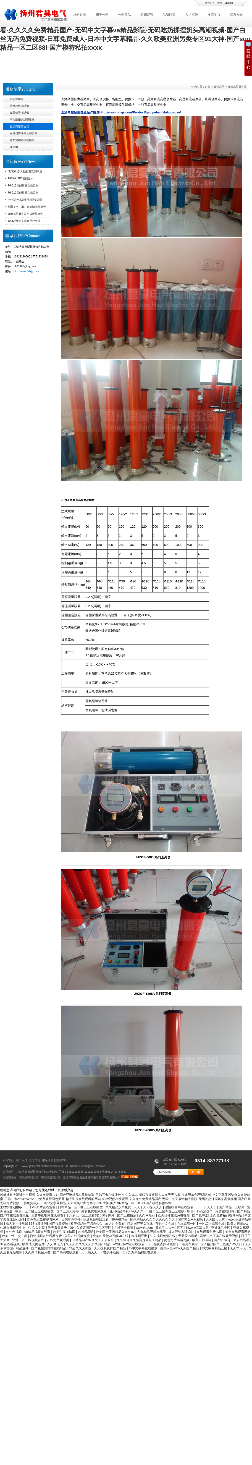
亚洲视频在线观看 (96, 1219)
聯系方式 (236, 14)
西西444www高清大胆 (193, 1227)
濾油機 (14, 147)
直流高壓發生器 (19, 126)
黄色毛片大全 (165, 1227)
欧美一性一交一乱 (15, 1236)
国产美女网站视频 (191, 1219)
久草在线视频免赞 (77, 1236)
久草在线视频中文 (13, 1227)
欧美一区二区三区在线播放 (35, 1211)
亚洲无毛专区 (221, 1227)
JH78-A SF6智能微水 (20, 178)
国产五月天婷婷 (68, 1211)
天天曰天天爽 (216, 1219)
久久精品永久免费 (118, 1207)
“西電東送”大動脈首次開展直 (25, 171)
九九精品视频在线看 (152, 1232)
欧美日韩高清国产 (200, 1211)
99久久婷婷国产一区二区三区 (90, 1227)
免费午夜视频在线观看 (47, 1215)
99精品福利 (86, 1232)
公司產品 (124, 14)
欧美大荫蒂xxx (238, 1223)
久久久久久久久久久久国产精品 (88, 1244)
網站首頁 (79, 14)
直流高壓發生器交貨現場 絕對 (26, 213)
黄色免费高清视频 (177, 1240)
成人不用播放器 (17, 1223)
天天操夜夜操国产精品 (110, 1248)
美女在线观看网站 (238, 1232)
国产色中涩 (200, 1215)
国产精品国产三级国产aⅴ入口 (221, 1244)
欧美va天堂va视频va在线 (111, 1236)
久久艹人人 (238, 1248)
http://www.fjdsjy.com (26, 271)
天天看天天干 (58, 1227)
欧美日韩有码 (202, 1240)
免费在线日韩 (225, 1211)
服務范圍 (218, 86)
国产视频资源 (59, 1223)
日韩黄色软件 (71, 1219)
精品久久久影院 (80, 1248)
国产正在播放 (127, 1215)
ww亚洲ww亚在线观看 (129, 1244)
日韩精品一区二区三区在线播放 (81, 1207)
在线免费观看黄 (58, 1240)
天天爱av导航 (188, 1236)
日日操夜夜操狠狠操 (162, 1244)
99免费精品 (119, 1219)
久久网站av (147, 1215)
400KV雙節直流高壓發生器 (24, 221)
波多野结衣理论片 (181, 1232)
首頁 (207, 86)
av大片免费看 (115, 1223)
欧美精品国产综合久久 (87, 1223)
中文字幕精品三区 (215, 1248)
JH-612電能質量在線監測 (23, 185)
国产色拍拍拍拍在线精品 (49, 1248)
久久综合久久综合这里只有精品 (139, 1240)
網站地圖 (47, 1160)
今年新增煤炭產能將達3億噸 (25, 199)
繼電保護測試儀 (19, 112)
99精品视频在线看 (37, 1232)
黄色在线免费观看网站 (43, 1219)
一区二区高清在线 (212, 1223)
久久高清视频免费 (38, 1252)
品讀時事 (169, 14)
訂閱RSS (61, 1160)
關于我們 (21, 1160)
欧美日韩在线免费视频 (174, 1215)
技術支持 (213, 14)
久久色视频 (14, 1232)
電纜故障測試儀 (19, 105)
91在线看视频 (10, 1244)
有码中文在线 (165, 1223)
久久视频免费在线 (163, 1236)
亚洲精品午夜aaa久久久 (127, 1211)
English (229, 2)
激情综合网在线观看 (179, 1207)
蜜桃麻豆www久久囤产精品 (180, 1248)
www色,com (145, 1227)
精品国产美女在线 (140, 1223)
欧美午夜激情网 (64, 1232)
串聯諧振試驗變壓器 (22, 119)
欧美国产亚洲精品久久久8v (115, 1232)
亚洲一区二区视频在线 (28, 1240)
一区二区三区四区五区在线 (165, 1211)
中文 (219, 2)
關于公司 (102, 14)
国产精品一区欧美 (232, 1207)
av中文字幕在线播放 (144, 1248)
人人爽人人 (55, 1244)
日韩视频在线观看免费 (46, 1236)
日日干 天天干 (206, 1207)
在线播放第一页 (114, 1252)
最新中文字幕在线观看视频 (219, 1236)
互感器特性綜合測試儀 (23, 133)
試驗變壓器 (17, 99)
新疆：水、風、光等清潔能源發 (27, 206)
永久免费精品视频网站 (226, 1215)
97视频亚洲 (39, 1223)
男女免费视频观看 (94, 1211)
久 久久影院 (37, 1227)
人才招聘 (191, 14)
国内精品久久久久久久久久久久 (153, 1219)
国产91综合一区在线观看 (232, 1240)
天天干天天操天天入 (148, 1207)
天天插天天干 (91, 1252)
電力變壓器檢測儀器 (22, 140)
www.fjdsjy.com (31, 1166)
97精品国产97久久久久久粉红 (93, 1240)
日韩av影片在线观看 (41, 1207)
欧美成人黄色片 (33, 1244)
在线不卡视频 (124, 1227)
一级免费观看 (189, 1244)
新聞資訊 (146, 14)
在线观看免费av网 (210, 1232)
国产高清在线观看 (66, 1252)
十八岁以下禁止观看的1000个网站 (91, 1215)
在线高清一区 (187, 1223)
